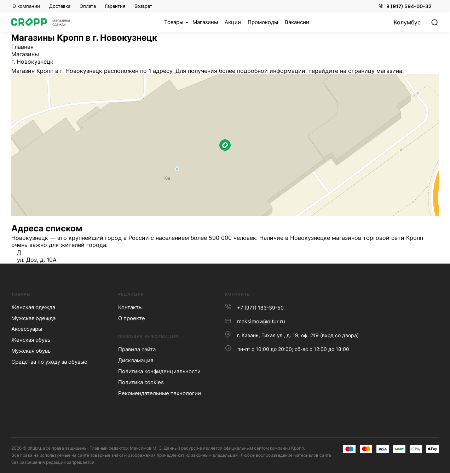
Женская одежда (33, 307)
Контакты (130, 307)
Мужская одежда (33, 318)
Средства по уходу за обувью (49, 361)
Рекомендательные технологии (159, 393)
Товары (21, 294)
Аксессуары (26, 328)
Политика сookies (141, 382)
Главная (22, 46)
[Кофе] (176, 22)
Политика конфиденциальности (159, 371)
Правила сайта (137, 349)
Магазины (25, 54)
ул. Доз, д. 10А (37, 259)
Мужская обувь (31, 350)
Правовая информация (148, 336)
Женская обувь (30, 339)
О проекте (131, 318)
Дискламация (135, 360)
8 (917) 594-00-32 (405, 6)
